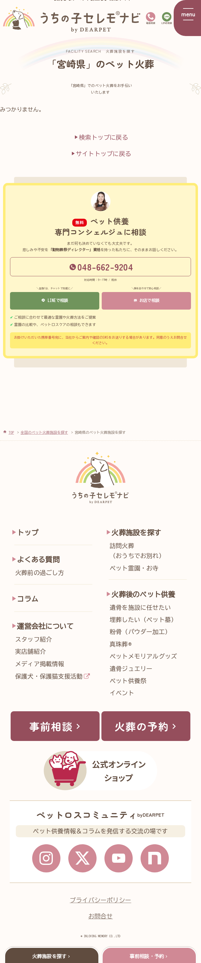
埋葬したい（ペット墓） (143, 620)
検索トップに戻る (100, 137)
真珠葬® (120, 644)
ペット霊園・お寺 (134, 568)
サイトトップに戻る (100, 153)
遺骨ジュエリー (131, 669)
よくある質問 (38, 559)
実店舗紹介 (30, 651)
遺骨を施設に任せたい (140, 607)
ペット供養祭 (128, 681)
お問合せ (100, 916)
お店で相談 (146, 300)
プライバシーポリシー (100, 900)
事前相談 (56, 726)
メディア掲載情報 (39, 664)
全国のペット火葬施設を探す (44, 432)
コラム (27, 599)
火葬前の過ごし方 (39, 573)
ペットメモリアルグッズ (143, 656)
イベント (122, 693)
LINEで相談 (54, 300)
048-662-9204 (101, 266)
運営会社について (45, 626)
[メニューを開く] (187, 18)
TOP (11, 432)
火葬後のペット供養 (143, 594)
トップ (27, 532)
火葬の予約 (146, 726)
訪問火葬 (150, 552)
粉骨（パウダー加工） (140, 632)
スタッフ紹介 (33, 639)
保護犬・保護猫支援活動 (49, 676)
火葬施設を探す (136, 532)
